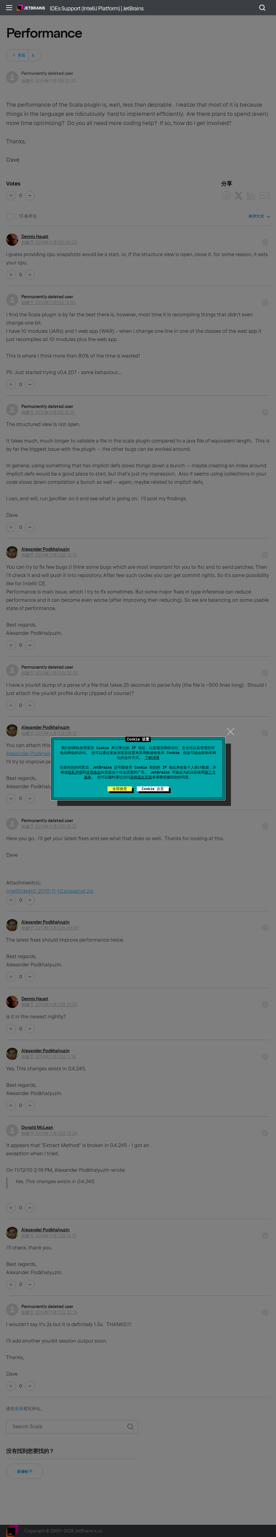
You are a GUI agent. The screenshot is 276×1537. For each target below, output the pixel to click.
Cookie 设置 (153, 788)
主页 (31, 8)
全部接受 (119, 788)
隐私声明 (75, 772)
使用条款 (93, 772)
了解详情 (152, 757)
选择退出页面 (141, 777)
